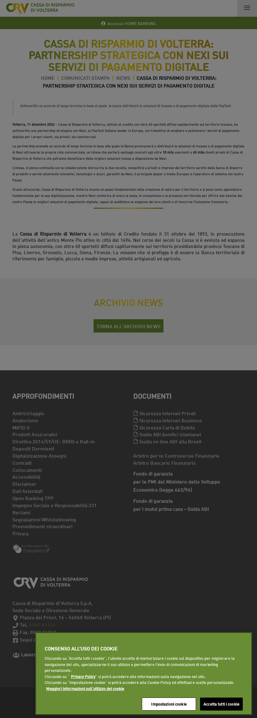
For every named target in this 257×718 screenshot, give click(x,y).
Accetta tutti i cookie (221, 704)
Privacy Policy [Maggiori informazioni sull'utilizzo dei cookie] (83, 676)
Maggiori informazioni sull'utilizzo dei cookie (85, 688)
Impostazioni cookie (168, 704)
